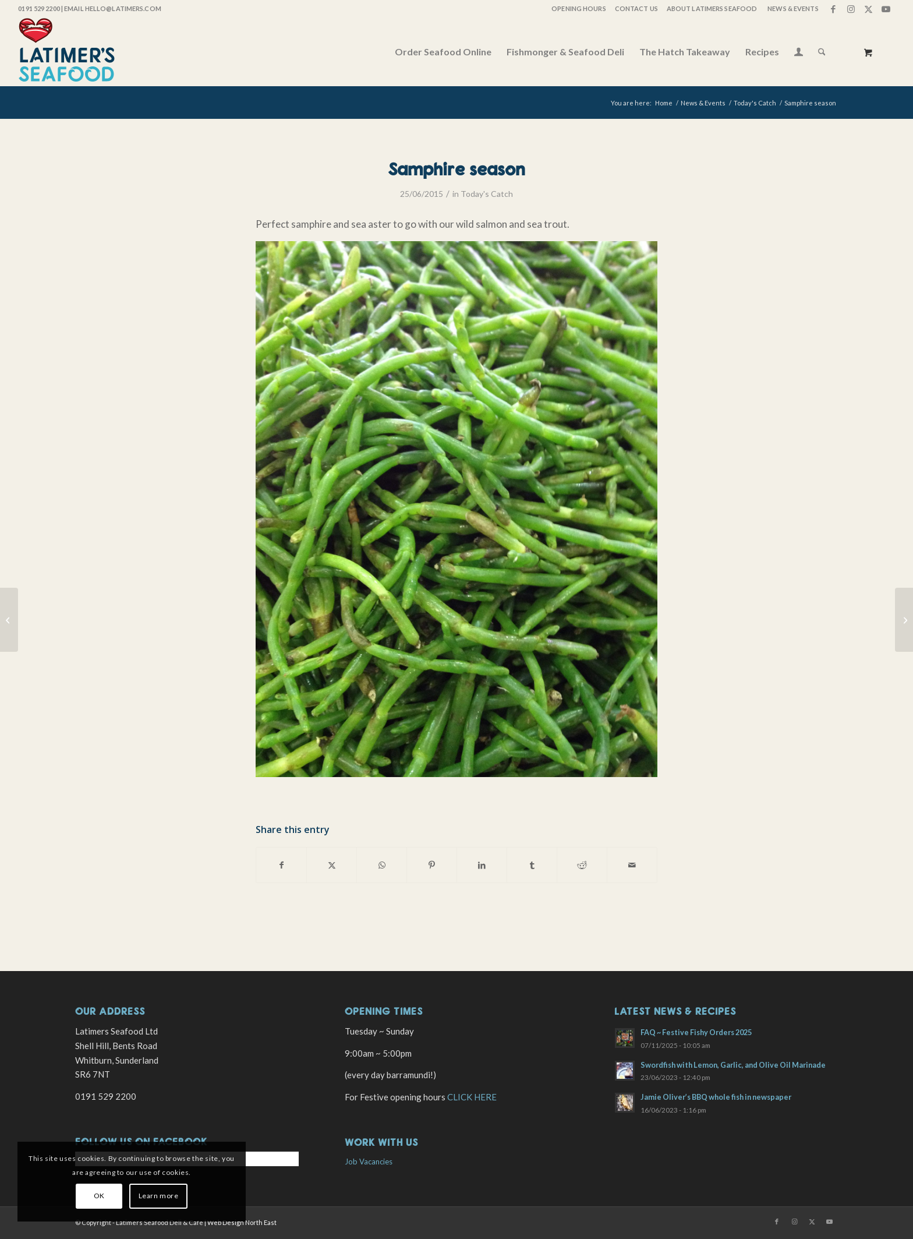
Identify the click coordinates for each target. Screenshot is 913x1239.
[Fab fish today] (904, 620)
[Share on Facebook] (281, 865)
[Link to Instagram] (851, 8)
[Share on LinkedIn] (482, 865)
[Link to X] (868, 8)
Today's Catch (487, 194)
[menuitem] (578, 9)
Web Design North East (242, 1222)
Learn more (159, 1195)
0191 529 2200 (38, 8)
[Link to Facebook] (833, 8)
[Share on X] (331, 865)
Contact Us (636, 8)
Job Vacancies (368, 1161)
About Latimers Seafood (712, 8)
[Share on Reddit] (582, 865)
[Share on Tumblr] (532, 865)
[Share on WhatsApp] (381, 865)
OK (99, 1195)
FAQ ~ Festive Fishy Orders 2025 (696, 1032)
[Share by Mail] (632, 865)
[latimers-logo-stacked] (66, 52)
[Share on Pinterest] (431, 865)
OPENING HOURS (578, 8)
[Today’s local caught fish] (9, 620)
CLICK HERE (472, 1097)
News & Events (792, 8)
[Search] (822, 52)
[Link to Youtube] (886, 8)
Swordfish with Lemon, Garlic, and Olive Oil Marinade (733, 1064)
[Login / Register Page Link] (799, 53)
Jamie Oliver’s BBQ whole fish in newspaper (715, 1097)
